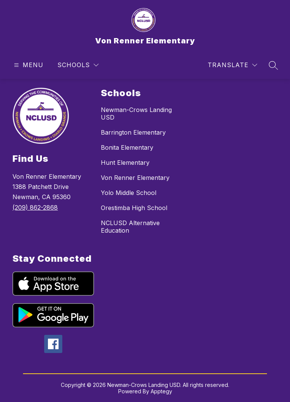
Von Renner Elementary (135, 177)
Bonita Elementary (127, 147)
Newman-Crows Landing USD (136, 113)
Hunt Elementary (125, 162)
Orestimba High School (134, 208)
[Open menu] (27, 65)
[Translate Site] (232, 65)
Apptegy (161, 391)
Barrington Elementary (133, 132)
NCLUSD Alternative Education (130, 226)
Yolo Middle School (128, 192)
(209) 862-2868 (35, 207)
